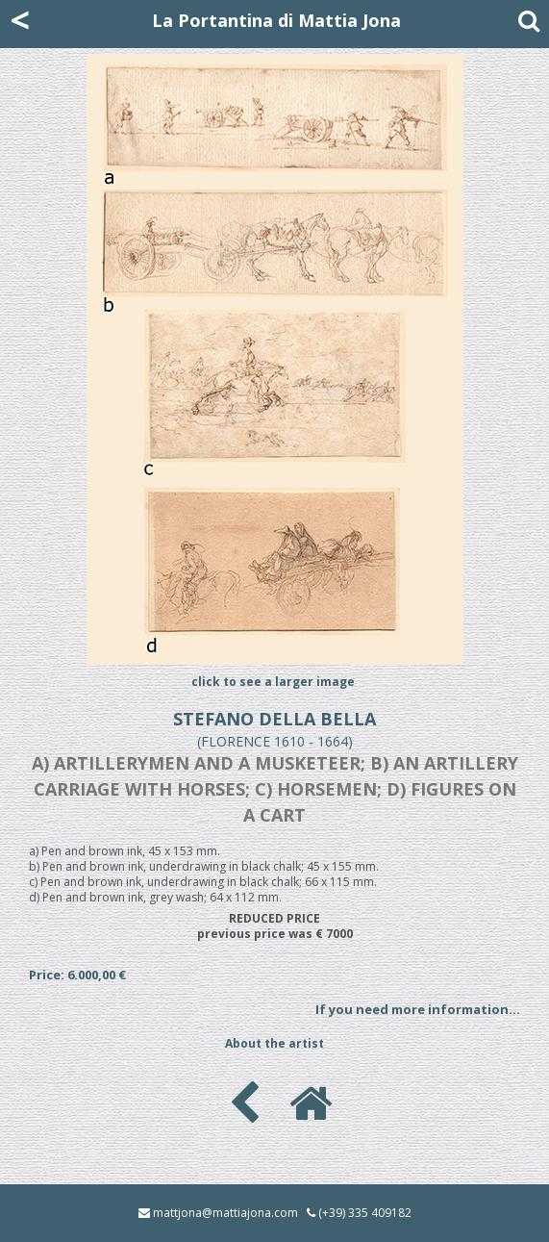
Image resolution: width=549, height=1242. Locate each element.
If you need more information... (417, 1009)
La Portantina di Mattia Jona (276, 20)
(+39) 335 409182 (365, 1212)
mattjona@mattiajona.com (225, 1212)
